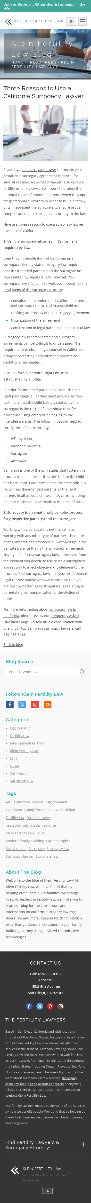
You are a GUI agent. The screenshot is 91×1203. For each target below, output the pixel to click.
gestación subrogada (23, 825)
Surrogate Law (21, 780)
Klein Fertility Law (24, 750)
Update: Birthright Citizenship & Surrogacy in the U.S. (44, 6)
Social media (16, 848)
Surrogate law (47, 856)
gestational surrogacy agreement (30, 176)
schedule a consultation (54, 622)
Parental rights (58, 841)
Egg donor (14, 809)
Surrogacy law (58, 848)
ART (9, 802)
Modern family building (25, 841)
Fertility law (15, 817)
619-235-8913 (49, 974)
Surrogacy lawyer (20, 856)
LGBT (40, 833)
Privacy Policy (31, 1180)
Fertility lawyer (38, 817)
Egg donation (56, 802)
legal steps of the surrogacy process (32, 289)
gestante (49, 825)
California (22, 802)
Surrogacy (18, 773)
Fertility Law (19, 735)
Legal (14, 758)
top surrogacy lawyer (39, 169)
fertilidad (67, 809)
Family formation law (41, 809)
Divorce (38, 802)
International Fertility (27, 743)
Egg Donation (21, 728)
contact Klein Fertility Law (25, 1095)
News (14, 765)
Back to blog (13, 644)
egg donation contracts (46, 1084)
